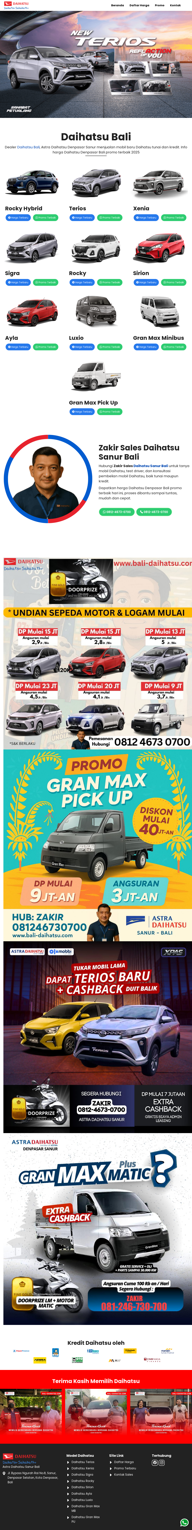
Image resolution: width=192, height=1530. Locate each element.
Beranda (117, 5)
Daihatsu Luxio (82, 1500)
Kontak (175, 5)
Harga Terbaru (18, 217)
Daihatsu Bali (28, 147)
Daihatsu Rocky (83, 1481)
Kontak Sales (123, 1475)
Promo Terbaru (125, 1468)
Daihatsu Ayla (82, 1494)
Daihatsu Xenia (83, 1468)
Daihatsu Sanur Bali (150, 466)
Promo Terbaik (46, 217)
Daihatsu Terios (83, 1462)
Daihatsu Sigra (82, 1475)
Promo (159, 5)
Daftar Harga (139, 5)
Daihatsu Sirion (83, 1487)
